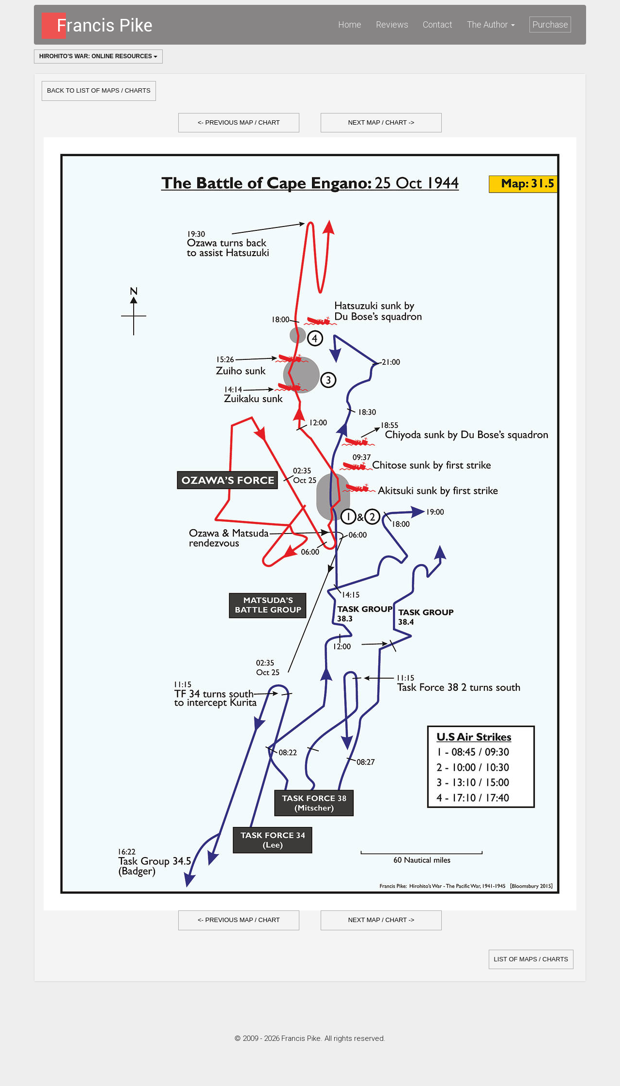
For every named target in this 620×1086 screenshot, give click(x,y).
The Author (491, 24)
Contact (437, 24)
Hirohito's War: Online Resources (98, 56)
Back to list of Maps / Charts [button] (99, 90)
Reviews (392, 24)
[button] (238, 123)
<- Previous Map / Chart (239, 122)
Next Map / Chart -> (381, 122)
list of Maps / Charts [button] (531, 959)
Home (349, 24)
